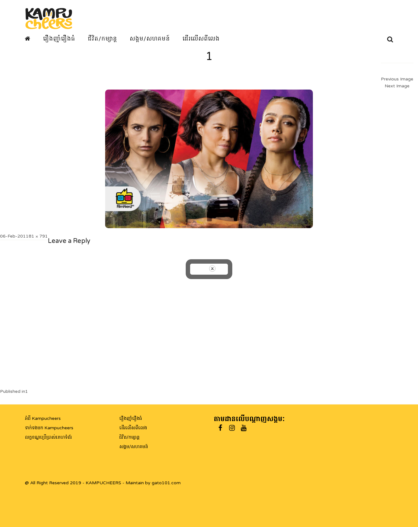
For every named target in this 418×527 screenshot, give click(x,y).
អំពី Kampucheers (43, 418)
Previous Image (397, 79)
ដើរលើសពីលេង (201, 38)
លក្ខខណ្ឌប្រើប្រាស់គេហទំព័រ (48, 437)
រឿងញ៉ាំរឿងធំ (59, 38)
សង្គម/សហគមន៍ (150, 38)
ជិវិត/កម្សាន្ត (129, 437)
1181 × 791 (35, 236)
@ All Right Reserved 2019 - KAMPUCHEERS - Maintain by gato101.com (103, 483)
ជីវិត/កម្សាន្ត (102, 38)
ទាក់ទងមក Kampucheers (49, 428)
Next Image (397, 86)
